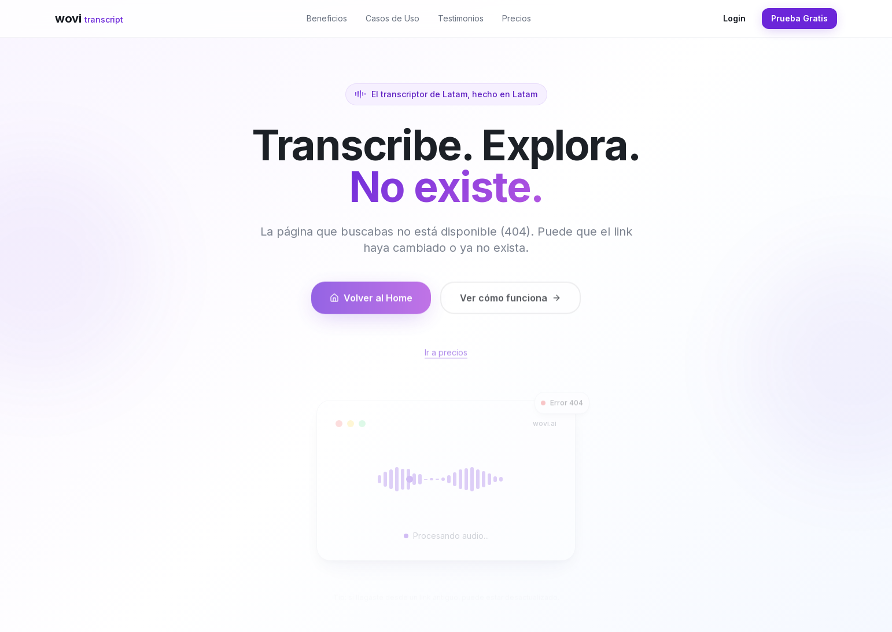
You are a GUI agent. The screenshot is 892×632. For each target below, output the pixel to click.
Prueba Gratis (799, 18)
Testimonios (461, 18)
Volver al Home (371, 304)
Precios (516, 18)
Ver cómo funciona (510, 304)
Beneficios (327, 18)
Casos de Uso (392, 18)
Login (734, 18)
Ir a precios (446, 359)
